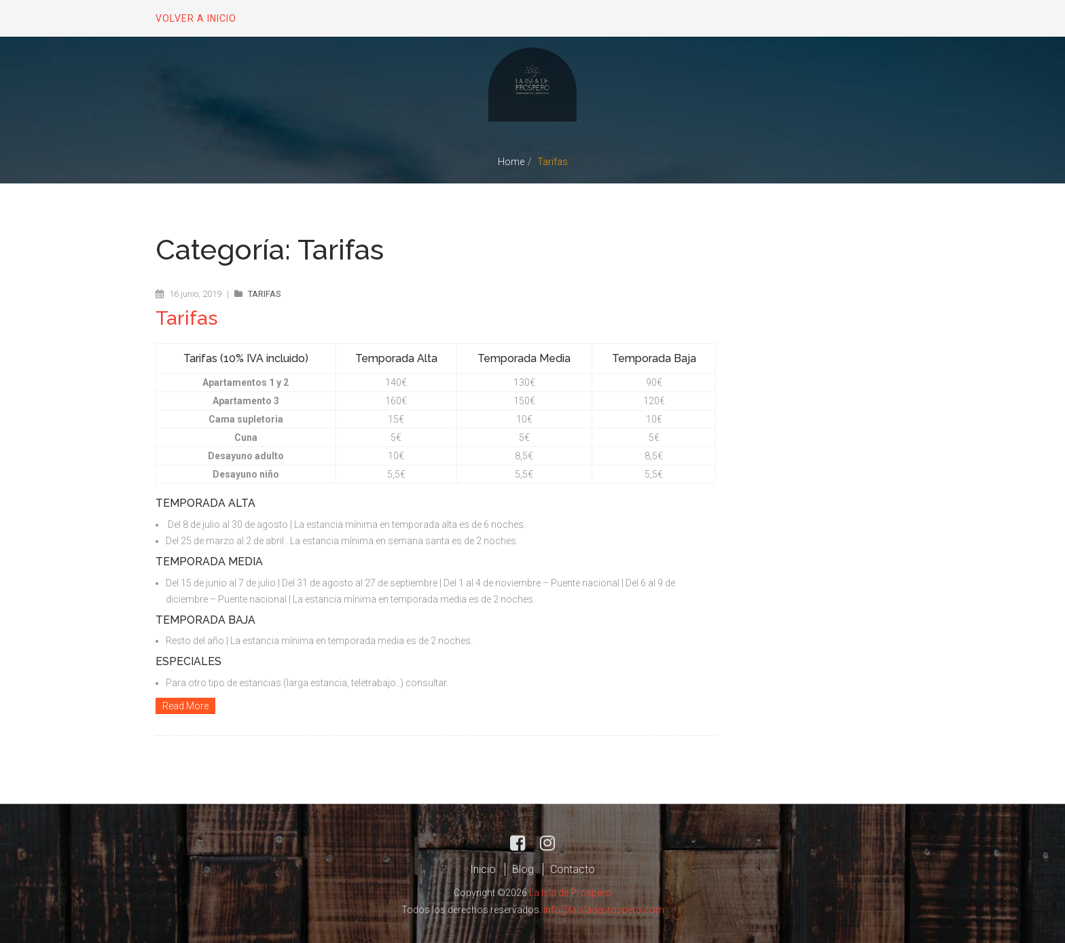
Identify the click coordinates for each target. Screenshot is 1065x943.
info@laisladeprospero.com (603, 907)
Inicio (483, 867)
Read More (185, 705)
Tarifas (264, 294)
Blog (523, 867)
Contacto (572, 867)
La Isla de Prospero (570, 891)
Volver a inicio (196, 18)
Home (511, 161)
